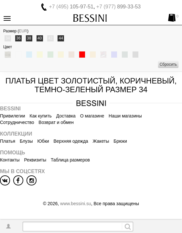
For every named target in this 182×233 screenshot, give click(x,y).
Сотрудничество (17, 122)
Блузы (26, 141)
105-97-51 (71, 6)
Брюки (120, 141)
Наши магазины (125, 115)
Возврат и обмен (56, 122)
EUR (23, 31)
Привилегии (12, 115)
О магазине (92, 115)
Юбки (43, 141)
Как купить (41, 115)
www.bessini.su (75, 203)
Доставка (66, 115)
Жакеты (101, 141)
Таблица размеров (70, 159)
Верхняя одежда (70, 141)
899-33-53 (118, 6)
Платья (7, 141)
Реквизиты (35, 159)
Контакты (9, 159)
